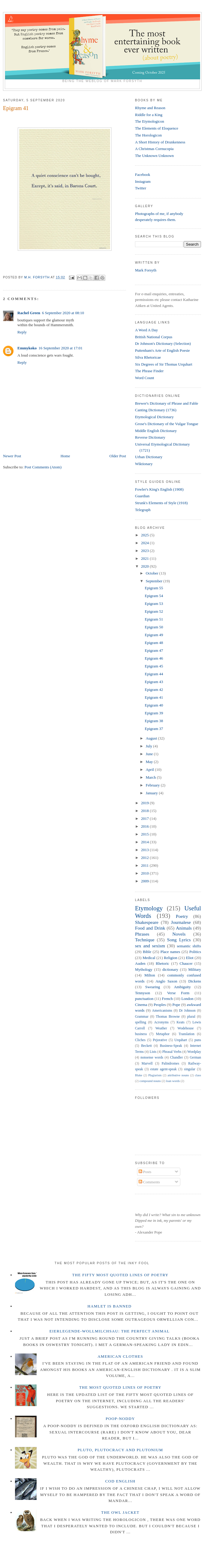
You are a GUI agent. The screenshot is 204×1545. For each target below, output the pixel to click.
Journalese (181, 922)
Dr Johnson (187, 1011)
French (167, 998)
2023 (145, 550)
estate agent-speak (163, 1069)
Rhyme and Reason (150, 108)
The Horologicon (148, 135)
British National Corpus (153, 337)
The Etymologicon (149, 121)
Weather (161, 1028)
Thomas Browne (168, 1017)
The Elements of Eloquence (156, 128)
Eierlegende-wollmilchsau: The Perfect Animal (110, 1331)
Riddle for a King (148, 114)
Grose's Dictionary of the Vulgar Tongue (166, 424)
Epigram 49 (154, 635)
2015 (145, 834)
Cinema (141, 1004)
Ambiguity (182, 987)
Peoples (160, 1004)
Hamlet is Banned (110, 1306)
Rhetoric (162, 963)
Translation (186, 1034)
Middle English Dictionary (156, 430)
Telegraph (143, 509)
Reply (22, 332)
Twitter (140, 188)
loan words (173, 1081)
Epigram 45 (154, 666)
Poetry (182, 916)
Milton (149, 975)
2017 (145, 818)
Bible (147, 951)
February (153, 785)
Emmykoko (27, 348)
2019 (145, 803)
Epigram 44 (154, 674)
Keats (181, 1022)
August (152, 738)
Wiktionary (144, 463)
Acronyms (161, 1022)
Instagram (143, 181)
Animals (184, 927)
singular (189, 1069)
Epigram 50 (154, 627)
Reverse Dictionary (150, 437)
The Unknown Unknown (154, 155)
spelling (140, 1022)
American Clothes (120, 1356)
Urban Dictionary (148, 457)
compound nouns (150, 1081)
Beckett (146, 1046)
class (198, 1075)
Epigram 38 (154, 721)
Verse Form (178, 993)
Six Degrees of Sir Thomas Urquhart (163, 364)
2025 (145, 535)
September (155, 581)
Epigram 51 (154, 619)
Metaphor (163, 1034)
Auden (140, 963)
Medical (148, 957)
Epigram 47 (154, 650)
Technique (144, 939)
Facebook (142, 174)
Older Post (118, 456)
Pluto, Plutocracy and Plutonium (120, 1450)
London (187, 998)
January (152, 793)
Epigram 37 (154, 728)
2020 (145, 566)
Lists (153, 1052)
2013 (145, 850)
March (151, 777)
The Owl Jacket (120, 1512)
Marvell (147, 1063)
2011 (145, 865)
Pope (176, 1004)
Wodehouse (186, 1028)
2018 (145, 810)
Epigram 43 (154, 681)
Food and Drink (150, 927)
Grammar (141, 1017)
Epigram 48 (154, 642)
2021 (145, 558)
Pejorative (160, 1040)
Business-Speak (171, 1046)
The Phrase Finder (149, 371)
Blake (138, 1075)
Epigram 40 (154, 705)
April (150, 769)
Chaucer (186, 963)
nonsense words (151, 1057)
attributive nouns (178, 1075)
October (152, 573)
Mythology (143, 969)
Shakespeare (146, 922)
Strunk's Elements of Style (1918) (161, 503)
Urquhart (180, 1040)
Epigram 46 (154, 658)
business (141, 1034)
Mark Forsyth (145, 270)
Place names (170, 951)
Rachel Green (28, 313)
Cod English (120, 1481)
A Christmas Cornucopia (154, 148)
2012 (145, 857)
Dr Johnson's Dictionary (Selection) (163, 343)
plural (191, 1017)
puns (197, 1040)
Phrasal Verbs (172, 1052)
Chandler (176, 1057)
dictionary (170, 969)
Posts (145, 1171)
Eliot (190, 957)
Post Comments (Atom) (43, 467)
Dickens (194, 981)
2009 (145, 881)
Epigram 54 (154, 595)
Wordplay (194, 1052)
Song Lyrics (179, 939)
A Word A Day (146, 330)
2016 (145, 826)
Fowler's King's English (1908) (159, 489)
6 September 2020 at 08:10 (63, 313)
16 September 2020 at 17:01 (60, 348)
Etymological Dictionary (154, 417)
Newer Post (12, 456)
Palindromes (170, 1063)
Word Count (144, 378)
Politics (195, 951)
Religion (170, 957)
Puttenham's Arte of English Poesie (162, 350)
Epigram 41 (154, 697)
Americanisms (162, 1011)
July (149, 746)
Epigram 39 (154, 713)
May (150, 761)
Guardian (142, 496)
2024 (145, 543)
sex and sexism (150, 945)
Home (65, 456)
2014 (145, 842)
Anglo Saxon (166, 981)
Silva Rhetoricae (148, 357)
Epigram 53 (154, 603)
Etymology (149, 908)
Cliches (140, 1040)
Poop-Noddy (120, 1418)
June (150, 754)
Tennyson (142, 993)
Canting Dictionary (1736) (155, 410)
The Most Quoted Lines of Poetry (120, 1387)
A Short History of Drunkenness (160, 142)
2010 (145, 873)
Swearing (152, 987)
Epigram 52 (154, 611)
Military (194, 969)
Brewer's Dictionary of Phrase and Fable (166, 403)
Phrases (142, 934)
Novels (178, 934)
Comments (149, 1182)
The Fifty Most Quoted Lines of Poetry (120, 1275)
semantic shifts (189, 946)
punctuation (144, 998)
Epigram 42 (154, 689)
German (195, 1057)
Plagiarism (154, 1075)
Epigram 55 (154, 588)
